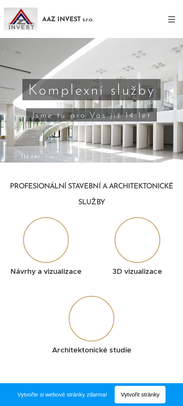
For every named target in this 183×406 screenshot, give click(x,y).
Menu (171, 19)
